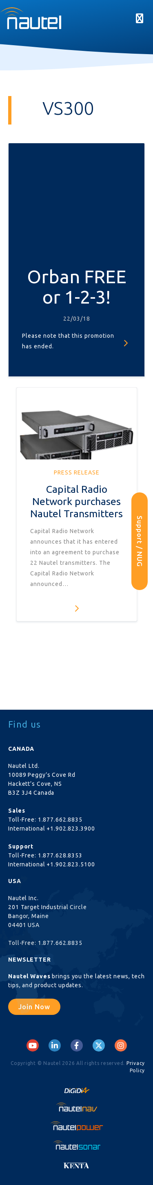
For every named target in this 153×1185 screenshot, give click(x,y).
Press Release (77, 472)
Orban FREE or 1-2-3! (76, 286)
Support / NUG (140, 541)
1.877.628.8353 (60, 855)
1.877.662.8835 (60, 819)
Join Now (34, 1006)
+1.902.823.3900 (71, 828)
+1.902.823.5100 (71, 864)
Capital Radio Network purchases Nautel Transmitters (76, 501)
